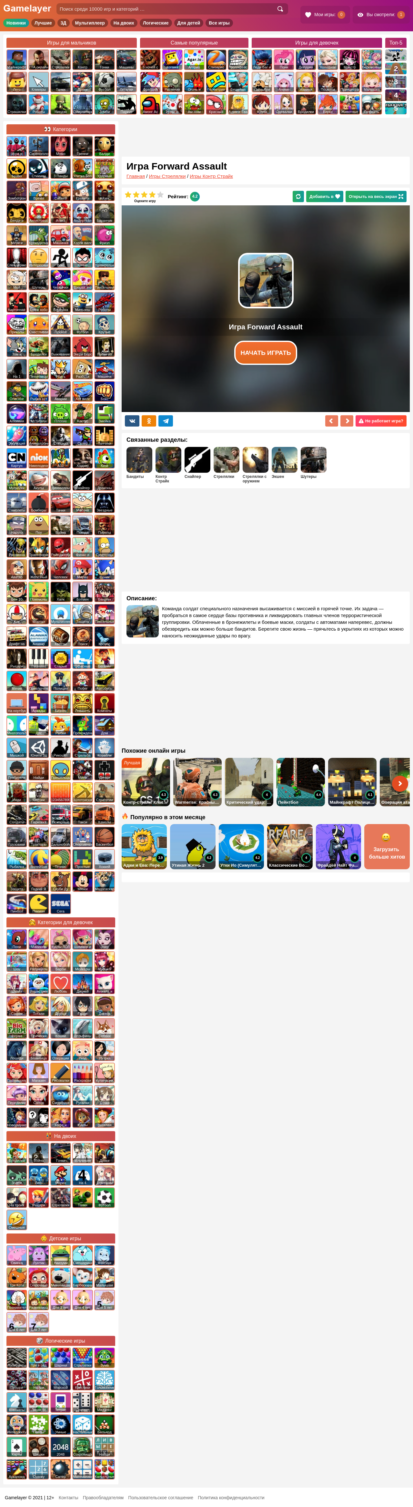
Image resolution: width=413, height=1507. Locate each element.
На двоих (124, 23)
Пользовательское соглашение (160, 1497)
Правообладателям (103, 1497)
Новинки (16, 23)
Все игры (219, 23)
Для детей (188, 23)
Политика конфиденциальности (231, 1497)
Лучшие (43, 23)
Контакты (68, 1497)
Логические (156, 23)
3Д (63, 23)
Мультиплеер (90, 23)
